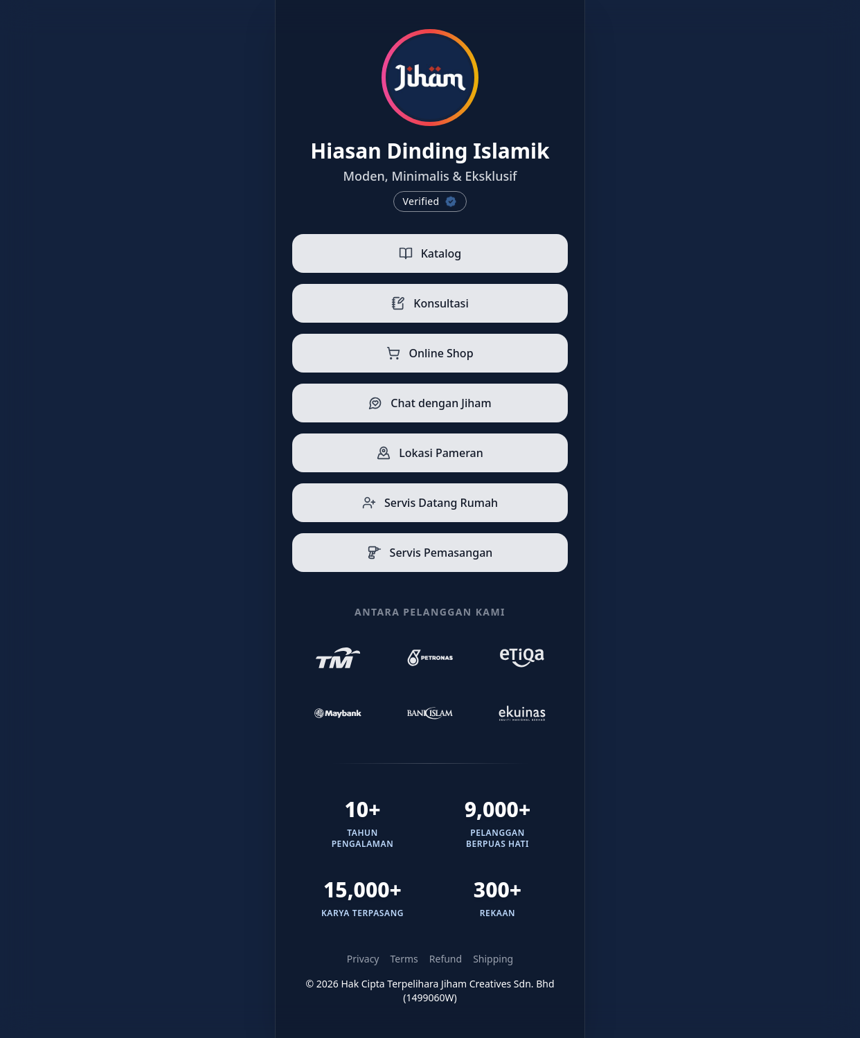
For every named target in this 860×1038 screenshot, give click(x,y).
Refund (445, 958)
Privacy (363, 958)
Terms (404, 958)
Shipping (493, 958)
